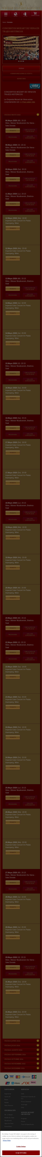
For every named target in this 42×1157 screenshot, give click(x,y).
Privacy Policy (7, 1140)
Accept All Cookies (21, 1153)
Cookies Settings (21, 1146)
